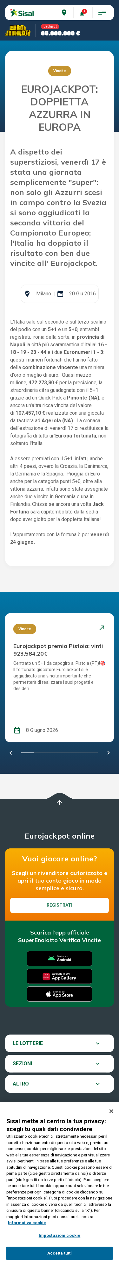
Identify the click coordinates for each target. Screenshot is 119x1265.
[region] (59, 1183)
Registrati (59, 905)
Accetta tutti (59, 1253)
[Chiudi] (111, 1111)
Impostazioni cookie (59, 1235)
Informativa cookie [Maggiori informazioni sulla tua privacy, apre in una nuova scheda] (27, 1222)
